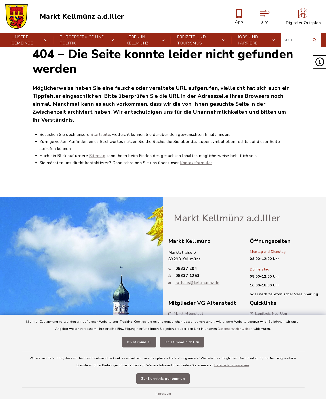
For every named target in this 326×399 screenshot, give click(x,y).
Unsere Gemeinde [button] (29, 40)
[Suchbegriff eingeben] (301, 40)
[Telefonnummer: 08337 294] (203, 268)
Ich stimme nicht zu (182, 342)
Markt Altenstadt (185, 313)
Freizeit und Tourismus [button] (201, 40)
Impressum (163, 393)
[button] (319, 62)
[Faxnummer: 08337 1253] (203, 275)
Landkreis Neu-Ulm (268, 313)
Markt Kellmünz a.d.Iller (82, 16)
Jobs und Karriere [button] (256, 40)
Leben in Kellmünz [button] (145, 40)
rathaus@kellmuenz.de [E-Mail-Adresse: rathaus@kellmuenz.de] (197, 282)
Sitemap (97, 155)
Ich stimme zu (139, 342)
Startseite (100, 134)
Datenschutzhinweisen (235, 329)
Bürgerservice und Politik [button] (87, 40)
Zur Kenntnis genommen (163, 378)
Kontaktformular (196, 162)
